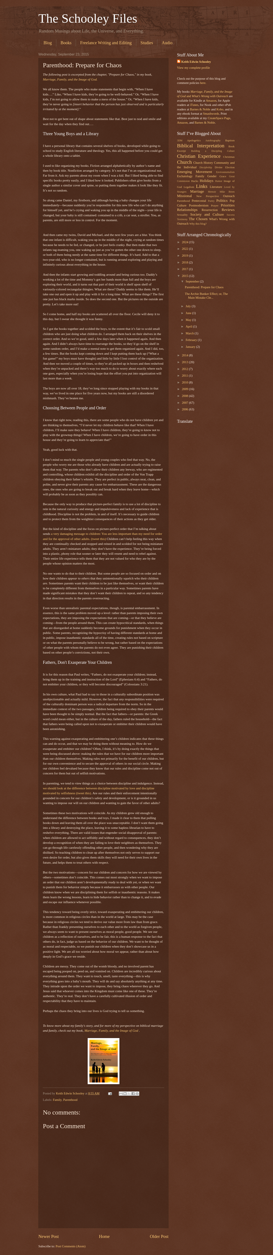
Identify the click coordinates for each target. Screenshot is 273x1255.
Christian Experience (199, 156)
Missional (184, 196)
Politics (222, 200)
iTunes (193, 105)
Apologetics (194, 140)
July (189, 306)
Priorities (228, 205)
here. (203, 83)
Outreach (229, 196)
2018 (185, 262)
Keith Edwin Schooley (196, 61)
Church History (203, 162)
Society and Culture (207, 214)
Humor (218, 181)
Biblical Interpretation (200, 145)
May (189, 320)
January (191, 346)
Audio (167, 42)
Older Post (159, 1236)
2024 (185, 242)
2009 (185, 389)
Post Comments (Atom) (71, 1246)
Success (231, 215)
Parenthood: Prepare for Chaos (204, 287)
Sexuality (182, 214)
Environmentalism (225, 172)
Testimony (182, 219)
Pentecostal (199, 200)
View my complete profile (193, 67)
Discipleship (205, 167)
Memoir (212, 191)
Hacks (194, 181)
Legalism (189, 187)
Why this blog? (198, 223)
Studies (147, 42)
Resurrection (210, 210)
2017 (185, 269)
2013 (185, 362)
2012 (185, 369)
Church (184, 162)
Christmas (229, 156)
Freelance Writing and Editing (106, 42)
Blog (48, 42)
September (193, 281)
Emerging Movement (194, 172)
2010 (185, 382)
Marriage (197, 191)
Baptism (230, 140)
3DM (179, 140)
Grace (222, 176)
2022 (185, 248)
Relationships (187, 210)
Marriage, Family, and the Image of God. (70, 79)
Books (66, 42)
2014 (185, 355)
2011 (185, 375)
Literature (216, 187)
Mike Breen (227, 191)
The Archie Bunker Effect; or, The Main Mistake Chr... (206, 295)
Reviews (228, 210)
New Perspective (207, 196)
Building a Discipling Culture (213, 151)
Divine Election (225, 167)
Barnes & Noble (200, 109)
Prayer (214, 205)
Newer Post (48, 1236)
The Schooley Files (87, 18)
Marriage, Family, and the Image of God (111, 1030)
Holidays (206, 180)
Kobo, (220, 109)
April (189, 326)
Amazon (211, 100)
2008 (185, 396)
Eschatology (185, 176)
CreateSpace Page (219, 118)
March (190, 333)
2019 (185, 255)
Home (104, 1236)
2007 (185, 402)
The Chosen (198, 219)
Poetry (211, 201)
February (192, 340)
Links (202, 186)
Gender (211, 176)
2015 (185, 276)
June (189, 313)
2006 (185, 409)
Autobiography (213, 140)
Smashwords (211, 113)
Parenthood (70, 1099)
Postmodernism (199, 205)
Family (57, 1099)
